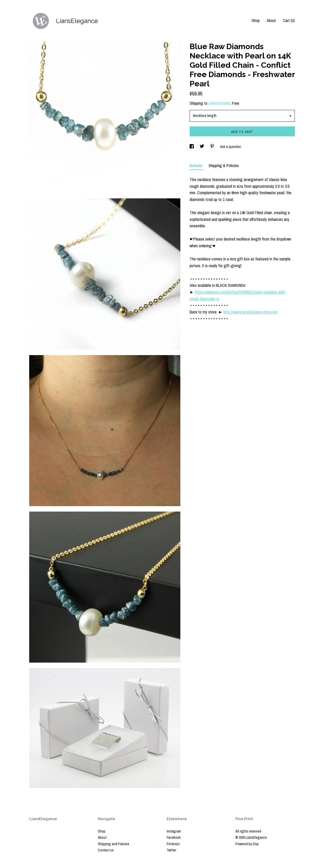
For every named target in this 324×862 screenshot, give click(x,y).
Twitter (171, 850)
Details (196, 165)
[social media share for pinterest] (212, 146)
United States (219, 103)
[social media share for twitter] (202, 146)
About (271, 20)
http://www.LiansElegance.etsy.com (250, 312)
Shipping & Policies (224, 165)
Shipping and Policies (113, 844)
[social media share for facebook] (192, 146)
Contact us (106, 850)
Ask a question (230, 146)
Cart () (289, 20)
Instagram (174, 831)
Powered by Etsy (247, 844)
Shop (256, 20)
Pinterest (173, 844)
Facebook (174, 837)
